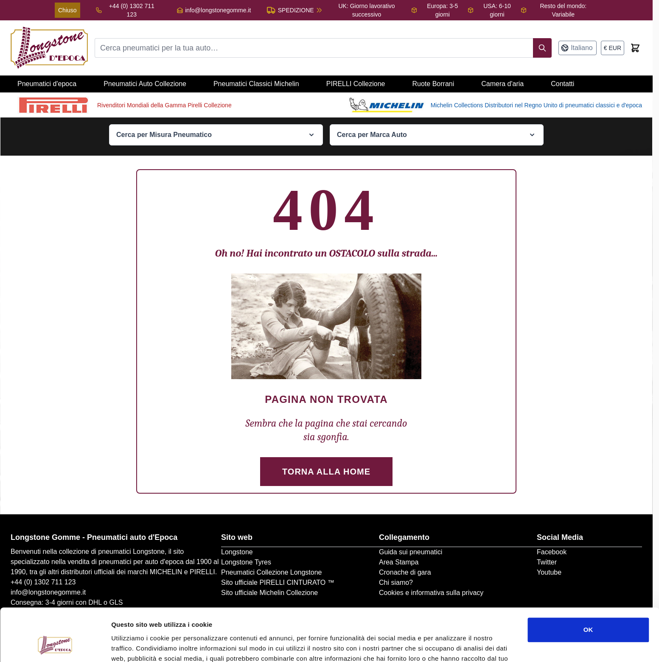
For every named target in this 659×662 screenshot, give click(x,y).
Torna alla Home (326, 471)
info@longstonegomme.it (218, 10)
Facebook (551, 552)
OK (588, 583)
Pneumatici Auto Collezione (145, 83)
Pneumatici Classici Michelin (256, 83)
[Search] (542, 48)
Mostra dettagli (134, 645)
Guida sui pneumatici (410, 552)
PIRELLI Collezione (355, 83)
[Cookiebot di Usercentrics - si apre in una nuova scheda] (55, 645)
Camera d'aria (502, 83)
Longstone (237, 552)
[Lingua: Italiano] (577, 48)
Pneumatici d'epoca (46, 83)
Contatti (562, 83)
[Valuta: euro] (612, 48)
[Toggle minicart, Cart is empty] (635, 48)
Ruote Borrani (433, 83)
